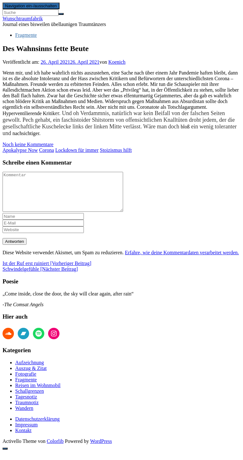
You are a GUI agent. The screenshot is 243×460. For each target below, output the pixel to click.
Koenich (116, 62)
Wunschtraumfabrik (23, 18)
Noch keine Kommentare (28, 144)
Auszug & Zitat (31, 376)
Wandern (24, 415)
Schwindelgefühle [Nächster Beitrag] (40, 276)
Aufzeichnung (29, 370)
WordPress (101, 448)
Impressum (26, 432)
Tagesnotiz (26, 404)
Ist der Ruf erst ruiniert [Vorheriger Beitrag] (47, 271)
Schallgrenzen (29, 398)
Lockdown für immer (77, 150)
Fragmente (26, 35)
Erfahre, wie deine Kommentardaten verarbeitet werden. (182, 260)
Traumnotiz (27, 410)
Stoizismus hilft (116, 150)
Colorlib (55, 448)
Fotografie (25, 381)
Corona (46, 150)
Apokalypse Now (20, 150)
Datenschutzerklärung (37, 426)
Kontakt (23, 438)
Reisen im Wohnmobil (37, 393)
